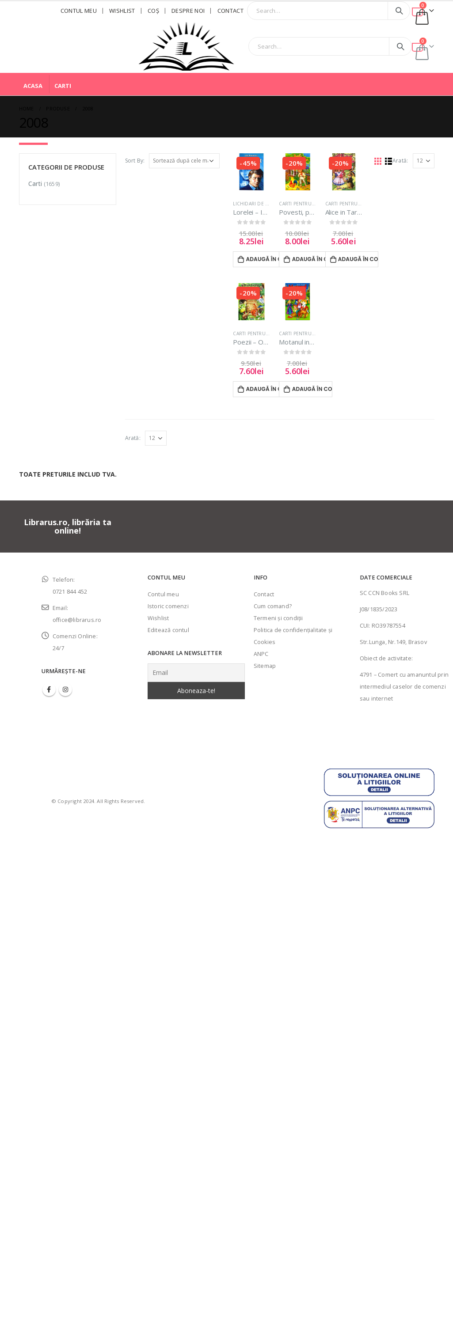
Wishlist (122, 11)
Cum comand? (273, 606)
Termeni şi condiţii (278, 618)
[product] (251, 171)
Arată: (400, 160)
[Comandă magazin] (184, 160)
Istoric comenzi (168, 606)
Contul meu (79, 11)
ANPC (261, 654)
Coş (153, 11)
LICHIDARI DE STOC (255, 204)
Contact (230, 11)
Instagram (65, 689)
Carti (62, 86)
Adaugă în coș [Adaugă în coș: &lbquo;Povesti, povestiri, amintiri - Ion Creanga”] (312, 259)
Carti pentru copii (302, 204)
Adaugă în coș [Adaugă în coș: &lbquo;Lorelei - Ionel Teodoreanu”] (266, 259)
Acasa (32, 86)
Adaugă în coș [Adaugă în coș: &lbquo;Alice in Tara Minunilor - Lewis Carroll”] (358, 259)
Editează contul (168, 630)
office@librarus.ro (77, 620)
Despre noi (188, 11)
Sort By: (135, 160)
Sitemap (265, 666)
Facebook (49, 689)
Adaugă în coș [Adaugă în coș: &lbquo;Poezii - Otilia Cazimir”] (266, 389)
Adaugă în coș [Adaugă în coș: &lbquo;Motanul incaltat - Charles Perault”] (312, 389)
